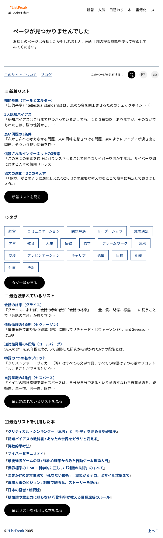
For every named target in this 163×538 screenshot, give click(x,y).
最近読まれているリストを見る (37, 401)
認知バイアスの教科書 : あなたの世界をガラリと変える (52, 438)
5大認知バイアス (18, 114)
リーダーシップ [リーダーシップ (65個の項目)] (109, 231)
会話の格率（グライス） (24, 305)
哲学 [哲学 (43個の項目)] (87, 243)
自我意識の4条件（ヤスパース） (30, 378)
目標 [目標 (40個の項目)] (119, 255)
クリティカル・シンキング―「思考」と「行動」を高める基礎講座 (62, 431)
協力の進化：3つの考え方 (25, 173)
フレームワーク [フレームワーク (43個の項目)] (115, 243)
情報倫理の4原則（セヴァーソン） (32, 324)
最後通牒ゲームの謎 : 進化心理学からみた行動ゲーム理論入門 (58, 460)
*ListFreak (18, 7)
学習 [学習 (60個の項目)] (12, 243)
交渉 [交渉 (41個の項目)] (12, 255)
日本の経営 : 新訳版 (24, 489)
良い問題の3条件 (18, 134)
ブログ (46, 74)
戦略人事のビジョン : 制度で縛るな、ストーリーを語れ (52, 482)
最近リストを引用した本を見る (37, 510)
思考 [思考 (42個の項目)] (142, 243)
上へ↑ (153, 530)
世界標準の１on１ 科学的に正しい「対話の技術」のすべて (55, 467)
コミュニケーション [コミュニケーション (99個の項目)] (43, 231)
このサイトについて (20, 74)
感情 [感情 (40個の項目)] (100, 255)
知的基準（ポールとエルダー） (29, 100)
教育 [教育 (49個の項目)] (30, 243)
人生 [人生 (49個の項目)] (49, 243)
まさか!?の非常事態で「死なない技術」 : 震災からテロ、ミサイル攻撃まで (69, 475)
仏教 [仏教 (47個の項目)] (68, 243)
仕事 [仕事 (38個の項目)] (12, 267)
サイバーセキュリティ (26, 453)
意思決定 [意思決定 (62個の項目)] (141, 231)
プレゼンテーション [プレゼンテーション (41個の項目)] (43, 255)
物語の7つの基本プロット (25, 358)
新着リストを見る (26, 196)
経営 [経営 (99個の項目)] (12, 231)
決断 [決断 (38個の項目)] (30, 267)
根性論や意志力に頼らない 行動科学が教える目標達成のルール (59, 497)
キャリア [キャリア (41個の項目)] (78, 255)
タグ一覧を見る (24, 282)
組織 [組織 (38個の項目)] (138, 255)
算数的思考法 (19, 446)
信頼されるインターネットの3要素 (32, 153)
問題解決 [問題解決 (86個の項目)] (78, 231)
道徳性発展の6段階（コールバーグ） (34, 344)
